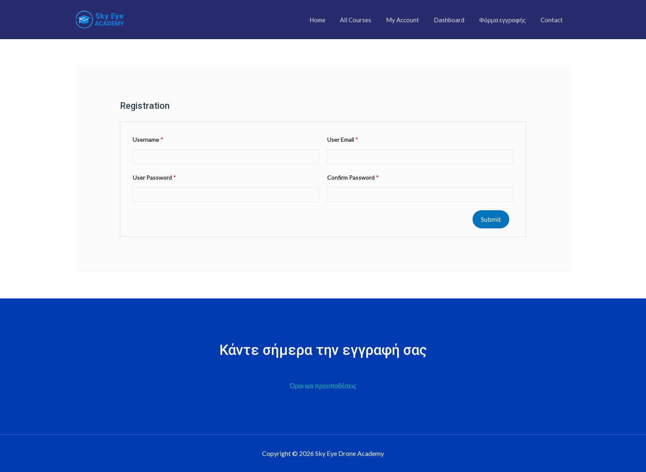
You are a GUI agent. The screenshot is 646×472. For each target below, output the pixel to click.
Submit (491, 219)
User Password (154, 177)
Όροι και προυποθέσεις (323, 386)
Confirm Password (353, 177)
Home (331, 19)
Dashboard (455, 19)
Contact (553, 19)
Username (148, 139)
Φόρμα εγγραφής (506, 19)
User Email (342, 139)
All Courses (366, 19)
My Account (411, 19)
